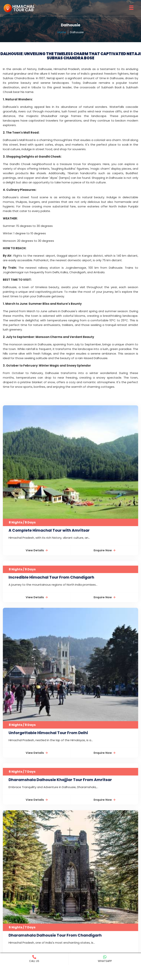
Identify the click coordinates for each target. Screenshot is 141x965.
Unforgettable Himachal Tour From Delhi (48, 733)
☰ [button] (131, 8)
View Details (36, 550)
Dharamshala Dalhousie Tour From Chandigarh (55, 935)
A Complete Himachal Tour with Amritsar (49, 530)
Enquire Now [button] (104, 550)
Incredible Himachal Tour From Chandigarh (51, 577)
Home (61, 32)
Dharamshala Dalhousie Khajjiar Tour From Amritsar (60, 779)
